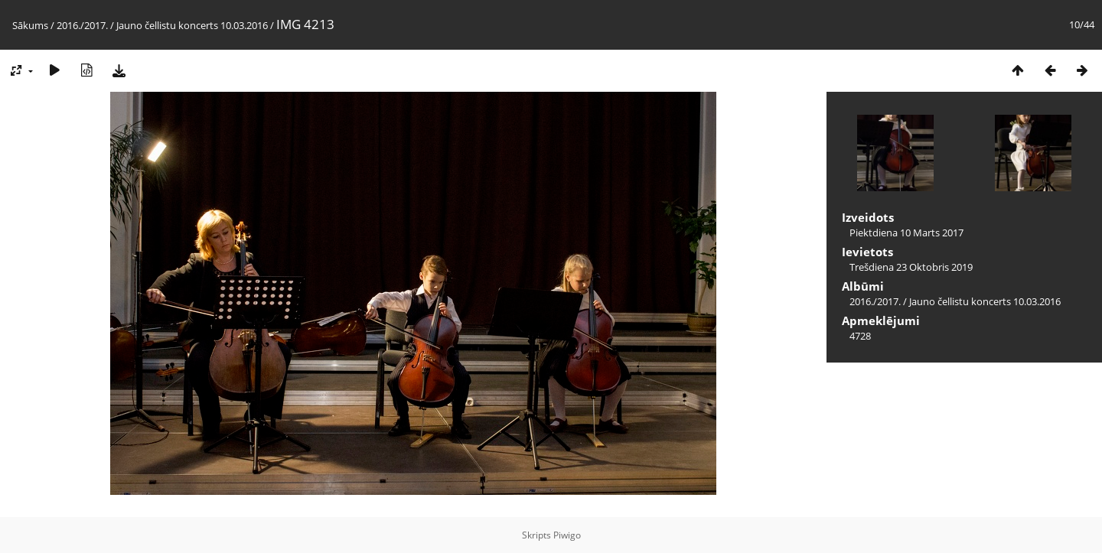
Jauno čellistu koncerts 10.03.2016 (192, 25)
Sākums (30, 25)
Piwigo (567, 535)
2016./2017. (82, 25)
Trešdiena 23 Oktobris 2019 (911, 267)
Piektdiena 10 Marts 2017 (906, 232)
